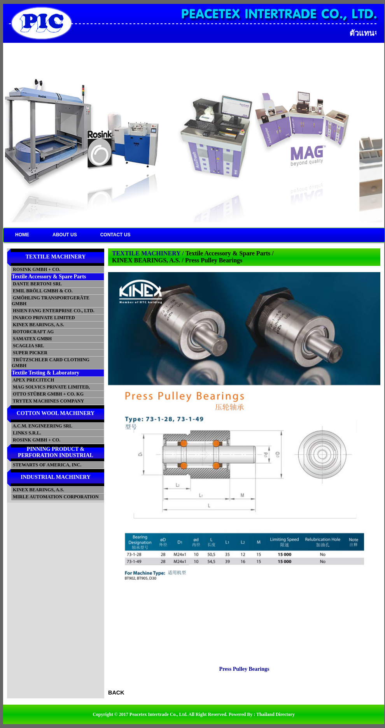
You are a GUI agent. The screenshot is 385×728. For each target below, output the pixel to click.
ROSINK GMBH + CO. (36, 269)
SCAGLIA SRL (28, 345)
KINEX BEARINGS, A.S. (38, 324)
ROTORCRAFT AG (33, 331)
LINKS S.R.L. (26, 433)
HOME (22, 234)
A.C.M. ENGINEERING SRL (42, 426)
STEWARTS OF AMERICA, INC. (46, 465)
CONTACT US (115, 234)
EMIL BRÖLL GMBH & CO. (42, 291)
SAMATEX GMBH (32, 338)
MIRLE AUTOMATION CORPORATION (55, 496)
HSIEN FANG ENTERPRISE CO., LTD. (53, 310)
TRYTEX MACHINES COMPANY (48, 401)
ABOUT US (64, 234)
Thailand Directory (275, 714)
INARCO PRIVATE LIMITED (43, 317)
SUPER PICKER (29, 352)
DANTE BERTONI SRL (37, 284)
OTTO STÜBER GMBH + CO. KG (48, 394)
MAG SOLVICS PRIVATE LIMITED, (51, 387)
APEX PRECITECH (33, 380)
